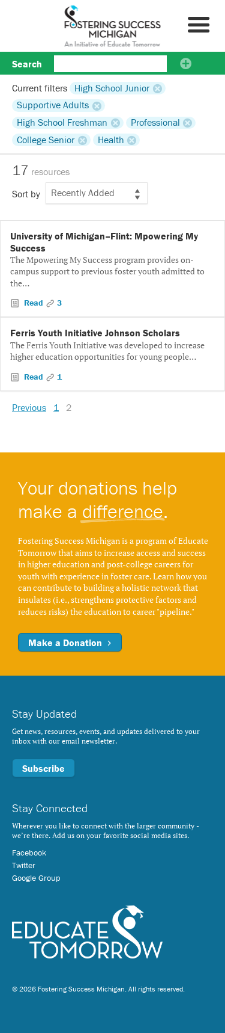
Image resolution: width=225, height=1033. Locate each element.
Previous (29, 407)
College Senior (45, 140)
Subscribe (43, 768)
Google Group (36, 877)
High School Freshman (62, 123)
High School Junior (111, 88)
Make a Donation (70, 643)
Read (34, 302)
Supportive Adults (53, 105)
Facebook (29, 852)
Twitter (23, 865)
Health (111, 140)
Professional (155, 123)
